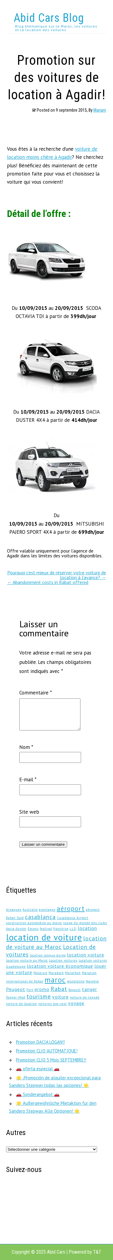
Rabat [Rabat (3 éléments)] (59, 989)
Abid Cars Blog (49, 18)
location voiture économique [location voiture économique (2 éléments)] (60, 966)
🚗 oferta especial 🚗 (38, 1068)
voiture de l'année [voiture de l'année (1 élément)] (84, 997)
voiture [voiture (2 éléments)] (60, 997)
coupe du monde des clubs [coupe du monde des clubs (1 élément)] (85, 923)
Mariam (99, 110)
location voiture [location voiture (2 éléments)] (85, 955)
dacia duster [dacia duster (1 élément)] (16, 929)
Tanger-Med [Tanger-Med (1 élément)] (15, 997)
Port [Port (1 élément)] (30, 990)
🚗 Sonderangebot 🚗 (38, 1094)
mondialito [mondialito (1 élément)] (76, 981)
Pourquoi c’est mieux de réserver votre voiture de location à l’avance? (56, 574)
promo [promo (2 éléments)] (42, 989)
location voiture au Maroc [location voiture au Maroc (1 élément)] (27, 960)
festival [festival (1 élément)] (46, 929)
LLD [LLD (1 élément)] (73, 929)
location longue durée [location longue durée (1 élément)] (48, 955)
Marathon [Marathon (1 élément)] (73, 973)
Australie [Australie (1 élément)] (30, 909)
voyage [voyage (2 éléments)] (76, 1003)
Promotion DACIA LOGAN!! (40, 1042)
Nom (26, 747)
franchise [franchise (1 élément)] (60, 929)
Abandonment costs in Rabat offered (47, 582)
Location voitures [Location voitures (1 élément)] (63, 960)
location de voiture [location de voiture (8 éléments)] (44, 937)
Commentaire (35, 692)
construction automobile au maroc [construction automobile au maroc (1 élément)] (34, 923)
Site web (29, 812)
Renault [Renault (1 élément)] (74, 990)
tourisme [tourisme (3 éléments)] (39, 996)
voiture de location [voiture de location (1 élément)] (21, 1004)
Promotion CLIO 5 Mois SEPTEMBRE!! (51, 1060)
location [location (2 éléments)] (87, 928)
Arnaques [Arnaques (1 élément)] (13, 909)
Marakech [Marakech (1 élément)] (56, 973)
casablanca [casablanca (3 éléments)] (40, 916)
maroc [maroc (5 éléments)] (55, 980)
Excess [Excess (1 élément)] (33, 929)
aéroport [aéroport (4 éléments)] (71, 908)
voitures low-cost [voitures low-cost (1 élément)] (52, 1004)
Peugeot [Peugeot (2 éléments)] (15, 989)
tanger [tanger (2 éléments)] (89, 989)
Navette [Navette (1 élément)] (92, 981)
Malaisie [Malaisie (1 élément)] (40, 973)
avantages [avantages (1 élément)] (47, 909)
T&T (97, 1252)
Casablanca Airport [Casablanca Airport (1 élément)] (72, 918)
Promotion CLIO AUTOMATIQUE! (46, 1051)
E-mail (27, 779)
